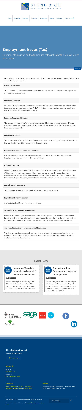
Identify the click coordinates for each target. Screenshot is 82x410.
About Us (17, 18)
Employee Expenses (12, 100)
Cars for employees (12, 85)
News (52, 18)
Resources (43, 18)
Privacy (25, 388)
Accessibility (28, 386)
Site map (20, 386)
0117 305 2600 (10, 371)
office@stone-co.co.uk (13, 376)
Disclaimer (9, 388)
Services (25, 18)
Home (9, 18)
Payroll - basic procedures (14, 185)
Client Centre (69, 18)
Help (30, 388)
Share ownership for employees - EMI (19, 210)
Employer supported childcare (16, 118)
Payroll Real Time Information (16, 198)
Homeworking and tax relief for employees (21, 150)
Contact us (59, 18)
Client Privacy (17, 388)
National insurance (11, 165)
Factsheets (34, 18)
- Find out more (13, 358)
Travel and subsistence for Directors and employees (25, 228)
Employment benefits (12, 135)
